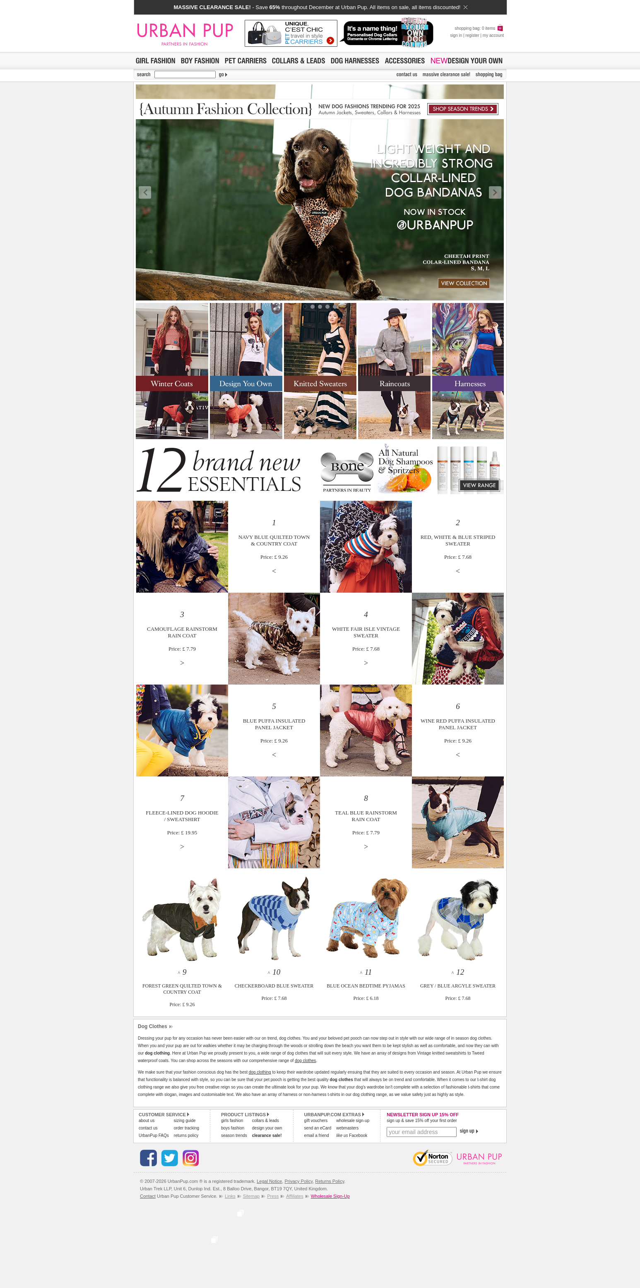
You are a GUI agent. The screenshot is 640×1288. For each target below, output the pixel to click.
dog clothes (305, 1060)
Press (273, 1196)
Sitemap (251, 1196)
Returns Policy (329, 1181)
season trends (234, 1135)
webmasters (347, 1128)
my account (493, 35)
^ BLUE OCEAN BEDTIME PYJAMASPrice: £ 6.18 (366, 985)
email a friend (316, 1135)
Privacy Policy (298, 1181)
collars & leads (265, 1120)
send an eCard (318, 1128)
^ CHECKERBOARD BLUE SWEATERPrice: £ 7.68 (274, 985)
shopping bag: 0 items (479, 28)
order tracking (186, 1128)
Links (230, 1196)
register (472, 35)
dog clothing (260, 1072)
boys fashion (232, 1128)
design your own (267, 1128)
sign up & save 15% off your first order (422, 1120)
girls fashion (232, 1120)
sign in (456, 35)
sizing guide (185, 1120)
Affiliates (294, 1196)
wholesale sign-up (352, 1120)
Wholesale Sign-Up (330, 1196)
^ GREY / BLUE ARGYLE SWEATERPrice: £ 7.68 (458, 985)
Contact (148, 1196)
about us (146, 1120)
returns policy (186, 1135)
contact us (148, 1128)
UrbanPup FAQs (154, 1135)
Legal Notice (269, 1181)
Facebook (351, 1135)
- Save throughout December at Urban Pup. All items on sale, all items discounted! (320, 7)
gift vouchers (316, 1120)
